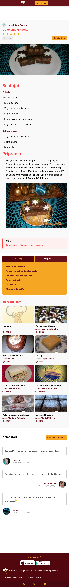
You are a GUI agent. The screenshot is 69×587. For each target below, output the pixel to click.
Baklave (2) (11, 284)
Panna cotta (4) (13, 280)
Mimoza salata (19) (15, 289)
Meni (34, 584)
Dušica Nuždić (49, 483)
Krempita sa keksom (15, 266)
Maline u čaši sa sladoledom (18, 408)
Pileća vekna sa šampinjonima (20, 275)
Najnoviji (18, 258)
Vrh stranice (33, 557)
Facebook (7, 578)
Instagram (29, 578)
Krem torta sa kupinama (18, 379)
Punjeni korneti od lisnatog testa (21, 271)
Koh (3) (51, 349)
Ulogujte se (41, 3)
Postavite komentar (56, 437)
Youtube (21, 578)
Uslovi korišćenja (36, 571)
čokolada (13, 245)
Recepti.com (5, 571)
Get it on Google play (43, 562)
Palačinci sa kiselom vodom (51, 379)
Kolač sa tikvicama (51, 408)
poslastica (38, 245)
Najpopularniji (50, 258)
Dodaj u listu (59, 38)
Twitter (15, 578)
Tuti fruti (18, 319)
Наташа (16, 460)
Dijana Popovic (20, 25)
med (26, 245)
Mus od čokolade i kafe (18, 349)
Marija (15, 510)
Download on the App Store (27, 562)
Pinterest (38, 578)
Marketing (47, 571)
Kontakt (55, 571)
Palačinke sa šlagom (51, 319)
